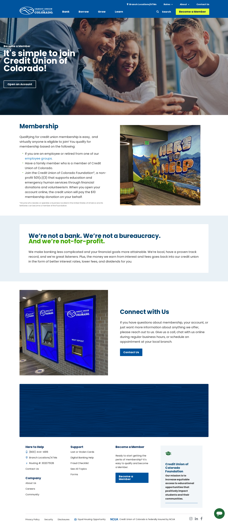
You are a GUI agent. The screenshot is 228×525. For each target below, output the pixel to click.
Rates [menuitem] (167, 4)
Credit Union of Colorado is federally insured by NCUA (147, 519)
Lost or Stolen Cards (82, 452)
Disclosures (63, 519)
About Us (31, 483)
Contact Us (131, 352)
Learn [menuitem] (114, 11)
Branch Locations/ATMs (43, 457)
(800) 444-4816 (38, 452)
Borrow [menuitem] (83, 11)
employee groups (38, 158)
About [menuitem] (183, 4)
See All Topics (78, 469)
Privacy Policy (33, 519)
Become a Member (192, 12)
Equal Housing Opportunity (92, 519)
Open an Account (20, 84)
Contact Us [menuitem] (202, 4)
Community (32, 494)
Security (48, 519)
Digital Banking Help (82, 457)
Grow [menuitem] (99, 11)
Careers (30, 489)
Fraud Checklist (79, 463)
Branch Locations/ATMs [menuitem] (142, 4)
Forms (74, 474)
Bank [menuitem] (66, 11)
